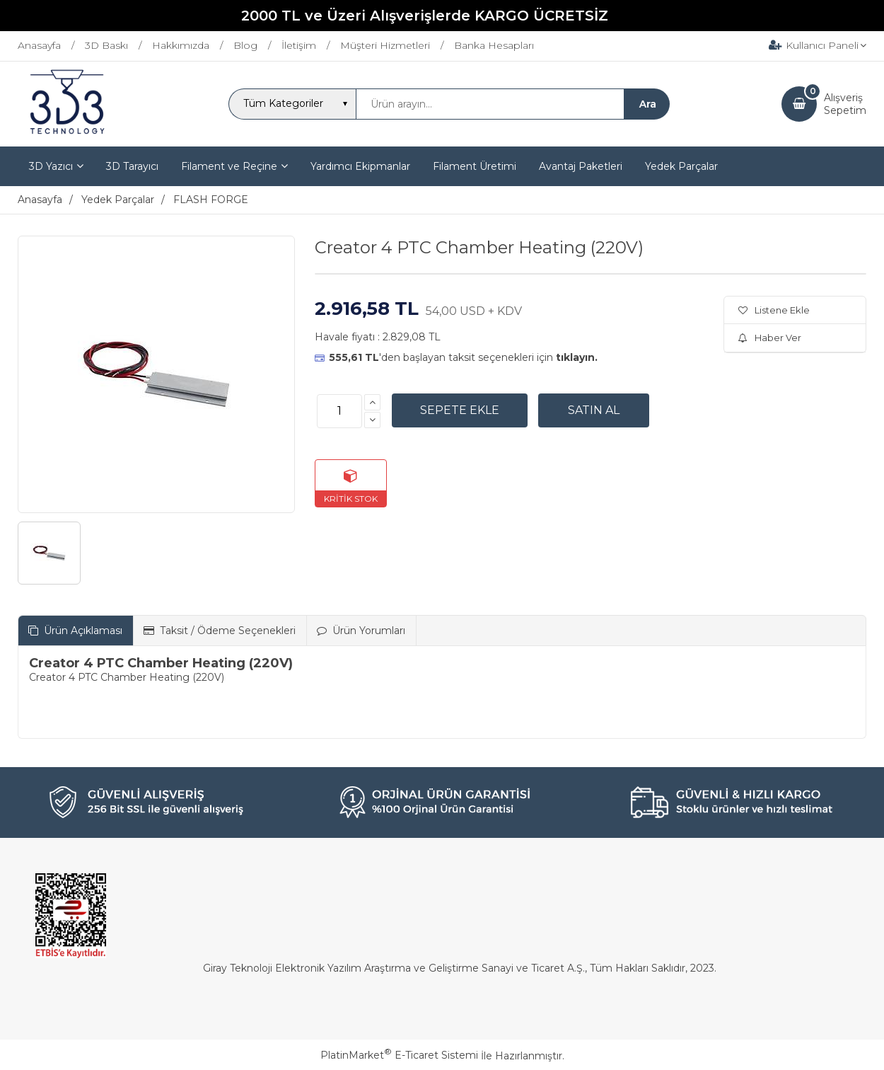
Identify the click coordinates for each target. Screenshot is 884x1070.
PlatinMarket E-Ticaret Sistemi (399, 1055)
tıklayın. (577, 357)
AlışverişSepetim (845, 104)
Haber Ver (769, 337)
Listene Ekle (774, 310)
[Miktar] (339, 411)
